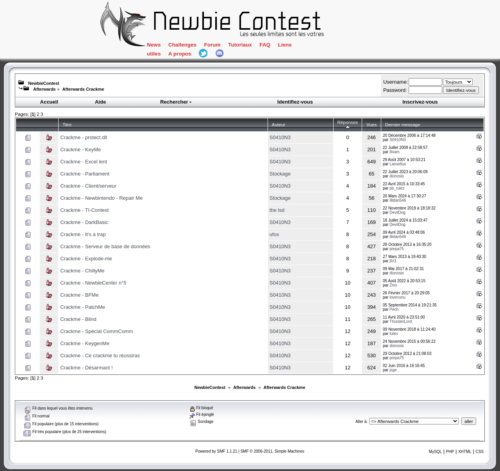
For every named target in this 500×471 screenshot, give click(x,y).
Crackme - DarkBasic (84, 222)
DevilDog (397, 212)
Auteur (279, 124)
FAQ (264, 45)
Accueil (49, 102)
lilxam (394, 152)
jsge (392, 370)
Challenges (182, 45)
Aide (100, 102)
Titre (66, 124)
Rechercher (176, 102)
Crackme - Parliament (84, 174)
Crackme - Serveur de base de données (105, 246)
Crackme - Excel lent (83, 162)
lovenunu (397, 297)
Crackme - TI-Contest (84, 210)
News (154, 45)
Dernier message (402, 124)
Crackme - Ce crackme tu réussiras (100, 355)
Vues (371, 124)
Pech (393, 309)
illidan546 (397, 200)
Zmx (393, 285)
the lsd (277, 210)
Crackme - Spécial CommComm (96, 331)
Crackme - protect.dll (83, 137)
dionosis (396, 176)
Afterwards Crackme (83, 89)
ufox (274, 234)
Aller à (360, 421)
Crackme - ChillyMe (82, 271)
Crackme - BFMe (79, 295)
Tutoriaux (240, 45)
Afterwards (44, 89)
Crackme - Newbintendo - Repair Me (101, 198)
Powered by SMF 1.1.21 (216, 451)
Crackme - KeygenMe (84, 343)
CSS (479, 452)
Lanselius (397, 164)
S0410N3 (280, 137)
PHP (450, 452)
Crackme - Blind (78, 319)
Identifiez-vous (295, 102)
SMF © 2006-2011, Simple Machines (272, 451)
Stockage (280, 174)
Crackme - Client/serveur (88, 186)
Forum (212, 45)
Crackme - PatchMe (82, 307)
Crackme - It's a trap (83, 234)
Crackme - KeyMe (80, 149)
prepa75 (396, 249)
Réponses (348, 124)
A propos (179, 54)
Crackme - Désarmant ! (86, 368)
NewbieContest (43, 83)
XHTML (464, 452)
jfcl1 (392, 261)
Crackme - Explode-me (86, 258)
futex (393, 333)
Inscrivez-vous (420, 102)
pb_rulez (396, 188)
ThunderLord (400, 321)
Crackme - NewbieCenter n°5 (93, 283)
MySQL (435, 452)
